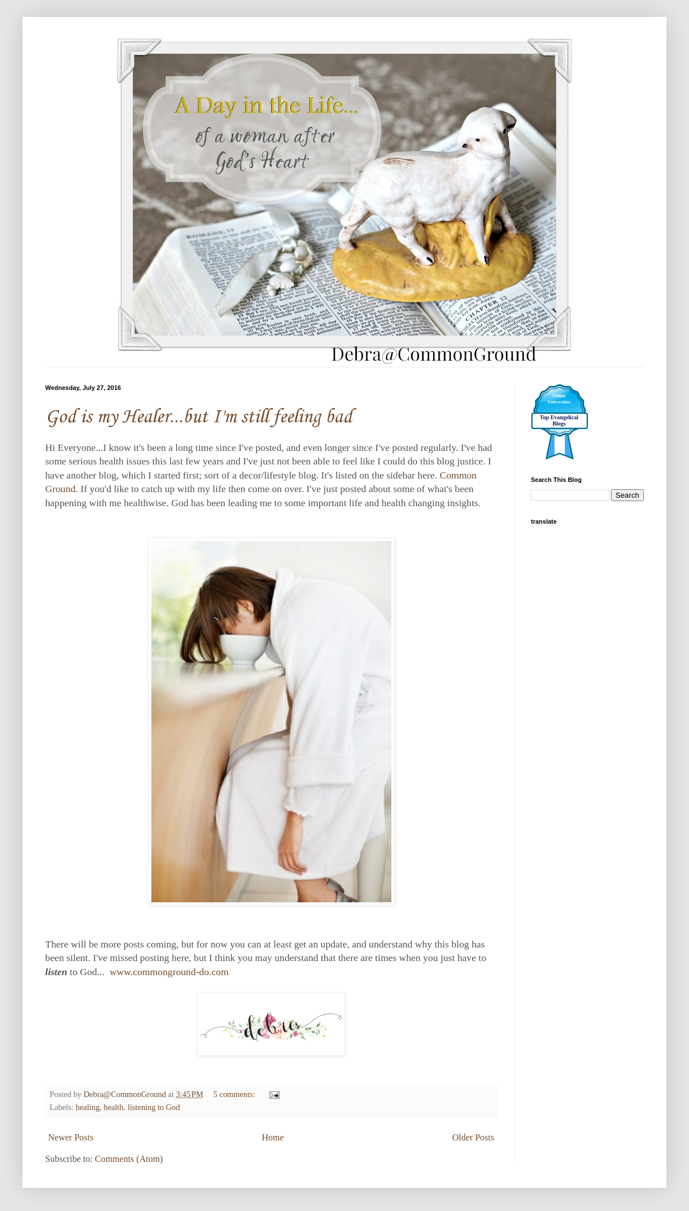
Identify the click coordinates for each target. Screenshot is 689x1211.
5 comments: (235, 1094)
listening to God (154, 1107)
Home (273, 1137)
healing (87, 1107)
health (114, 1107)
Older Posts (473, 1137)
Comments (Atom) (129, 1159)
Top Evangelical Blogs (559, 420)
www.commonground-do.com (167, 971)
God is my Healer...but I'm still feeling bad (198, 417)
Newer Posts (70, 1137)
